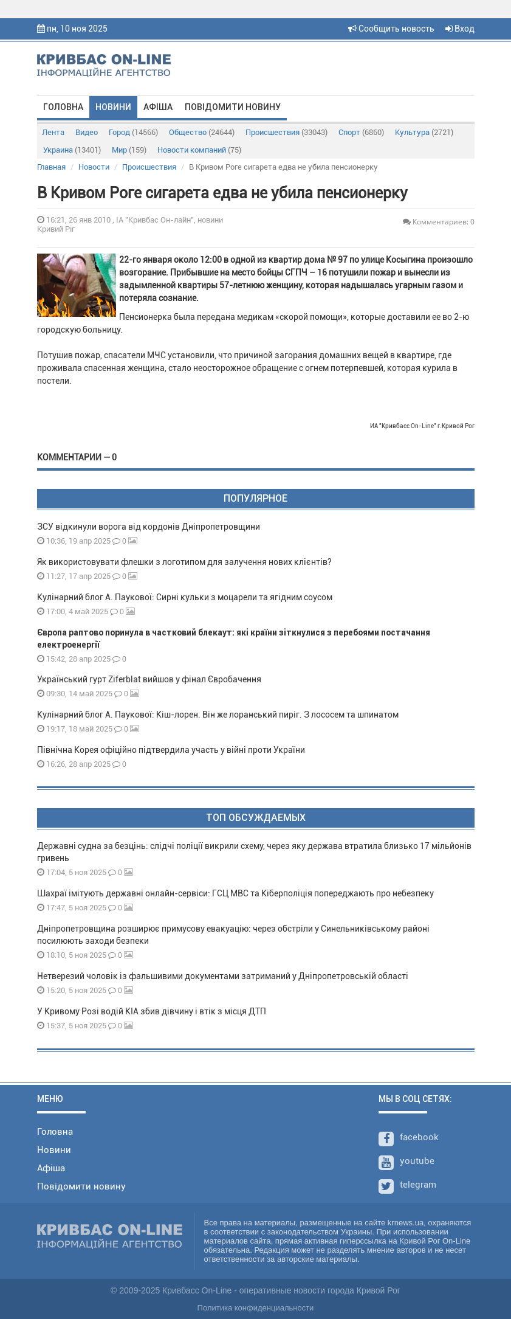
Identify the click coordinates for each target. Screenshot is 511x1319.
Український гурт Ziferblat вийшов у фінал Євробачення (149, 679)
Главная (51, 166)
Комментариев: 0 (439, 221)
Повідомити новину (233, 107)
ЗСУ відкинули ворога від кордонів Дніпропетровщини (148, 526)
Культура (424, 132)
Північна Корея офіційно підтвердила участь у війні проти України (171, 750)
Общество (202, 132)
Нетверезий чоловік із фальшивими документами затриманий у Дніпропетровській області (222, 976)
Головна (63, 107)
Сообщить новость (391, 28)
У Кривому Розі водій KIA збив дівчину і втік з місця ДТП (151, 1011)
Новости (93, 166)
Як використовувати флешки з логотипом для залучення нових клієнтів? (184, 562)
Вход (460, 28)
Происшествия (286, 132)
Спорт (361, 132)
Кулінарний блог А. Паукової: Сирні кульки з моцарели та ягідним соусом (184, 597)
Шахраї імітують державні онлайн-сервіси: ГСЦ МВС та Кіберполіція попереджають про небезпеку (235, 893)
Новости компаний (199, 149)
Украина (72, 149)
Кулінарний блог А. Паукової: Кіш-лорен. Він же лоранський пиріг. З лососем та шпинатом (218, 714)
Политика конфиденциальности (255, 1307)
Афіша (158, 107)
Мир (129, 149)
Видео (86, 132)
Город (133, 132)
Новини (113, 107)
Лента (53, 132)
